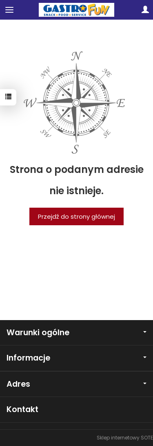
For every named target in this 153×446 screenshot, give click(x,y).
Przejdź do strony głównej (76, 216)
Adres (76, 384)
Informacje (76, 357)
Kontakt (22, 409)
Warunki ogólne (76, 332)
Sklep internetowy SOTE (125, 437)
